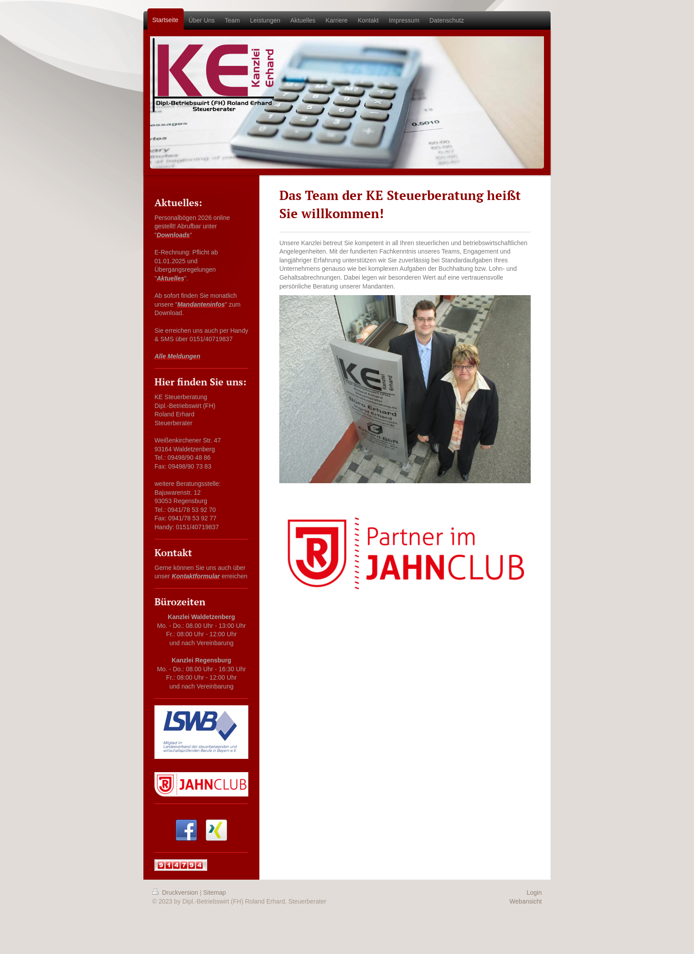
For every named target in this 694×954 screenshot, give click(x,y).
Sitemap (214, 892)
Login (534, 892)
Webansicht (525, 901)
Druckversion (176, 892)
